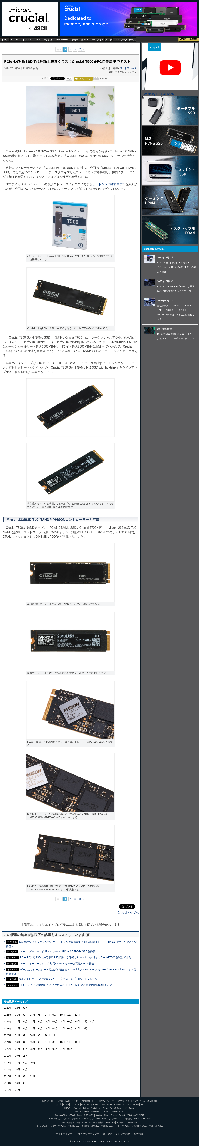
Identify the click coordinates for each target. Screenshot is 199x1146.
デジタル (48, 39)
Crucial (30, 14)
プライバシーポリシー (87, 1133)
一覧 (69, 78)
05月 (39, 1014)
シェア (45, 77)
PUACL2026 (145, 1119)
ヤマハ (125, 1108)
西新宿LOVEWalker (91, 1126)
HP (141, 1104)
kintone (86, 1108)
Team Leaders (101, 1119)
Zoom (132, 1108)
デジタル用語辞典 (96, 1122)
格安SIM (66, 1119)
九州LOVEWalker (123, 1126)
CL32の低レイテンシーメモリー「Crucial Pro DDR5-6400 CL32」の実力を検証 (176, 267)
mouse (66, 1104)
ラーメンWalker (42, 1126)
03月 (25, 1007)
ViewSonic (95, 1112)
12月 (77, 1014)
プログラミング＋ (116, 1119)
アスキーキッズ (55, 1119)
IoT (18, 39)
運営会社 (107, 1133)
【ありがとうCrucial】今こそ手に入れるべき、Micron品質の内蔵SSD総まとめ (66, 984)
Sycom (109, 1104)
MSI (76, 1112)
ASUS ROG (118, 1104)
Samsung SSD (61, 1115)
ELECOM (85, 1104)
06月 (54, 1028)
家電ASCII (76, 1119)
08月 (62, 1021)
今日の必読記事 (68, 1122)
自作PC (85, 39)
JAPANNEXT (138, 1115)
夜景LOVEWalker (107, 1126)
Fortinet (122, 1115)
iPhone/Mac (62, 39)
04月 (39, 1021)
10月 (62, 1014)
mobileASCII (110, 1122)
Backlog (114, 1115)
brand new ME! (118, 1112)
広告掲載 (138, 1133)
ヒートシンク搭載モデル (108, 184)
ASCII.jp (38, 28)
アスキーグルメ (87, 1119)
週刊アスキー (81, 1122)
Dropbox (99, 1115)
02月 (17, 1007)
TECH (37, 39)
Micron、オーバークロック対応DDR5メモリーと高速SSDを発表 (56, 963)
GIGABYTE (84, 1112)
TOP (44, 1101)
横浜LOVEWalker (74, 1126)
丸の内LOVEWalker (139, 1126)
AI (12, 39)
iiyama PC (95, 1104)
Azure (112, 1108)
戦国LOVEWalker (156, 1126)
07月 (47, 1014)
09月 (54, 1014)
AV (93, 39)
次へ (81, 49)
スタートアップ (120, 40)
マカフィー (75, 1104)
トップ (5, 39)
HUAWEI (67, 1108)
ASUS (129, 1115)
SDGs (136, 1119)
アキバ (100, 39)
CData (106, 1115)
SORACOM (89, 1115)
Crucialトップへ (128, 912)
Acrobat (94, 1108)
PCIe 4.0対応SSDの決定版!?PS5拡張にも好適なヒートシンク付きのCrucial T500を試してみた (75, 957)
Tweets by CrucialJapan (158, 94)
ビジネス (26, 39)
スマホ (108, 39)
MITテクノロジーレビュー (126, 1122)
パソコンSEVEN (132, 1104)
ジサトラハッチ (128, 68)
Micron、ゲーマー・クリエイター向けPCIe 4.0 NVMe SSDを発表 (56, 951)
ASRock (72, 1115)
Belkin (118, 1108)
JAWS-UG (77, 1108)
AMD (103, 1104)
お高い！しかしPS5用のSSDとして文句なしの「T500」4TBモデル (57, 978)
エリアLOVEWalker (58, 1126)
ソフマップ (105, 1112)
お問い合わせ (123, 1133)
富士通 (58, 1104)
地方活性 (128, 1119)
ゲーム (132, 39)
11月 (69, 1014)
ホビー (75, 39)
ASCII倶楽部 (189, 39)
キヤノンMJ (103, 1108)
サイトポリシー (64, 1133)
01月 (17, 1014)
